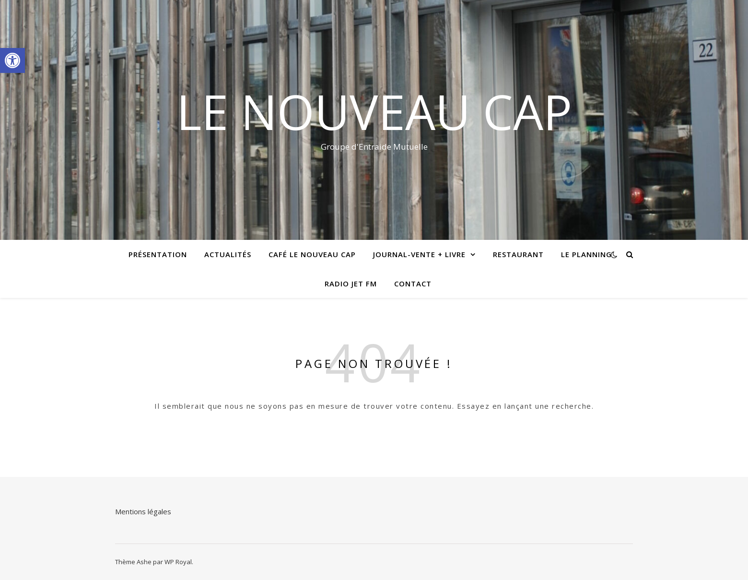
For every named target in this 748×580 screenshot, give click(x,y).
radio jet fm (351, 283)
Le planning (586, 254)
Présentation (158, 254)
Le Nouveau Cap (374, 111)
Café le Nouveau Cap (312, 254)
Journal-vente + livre (419, 254)
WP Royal (178, 561)
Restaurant (518, 254)
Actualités (227, 254)
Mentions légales (143, 511)
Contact (413, 283)
